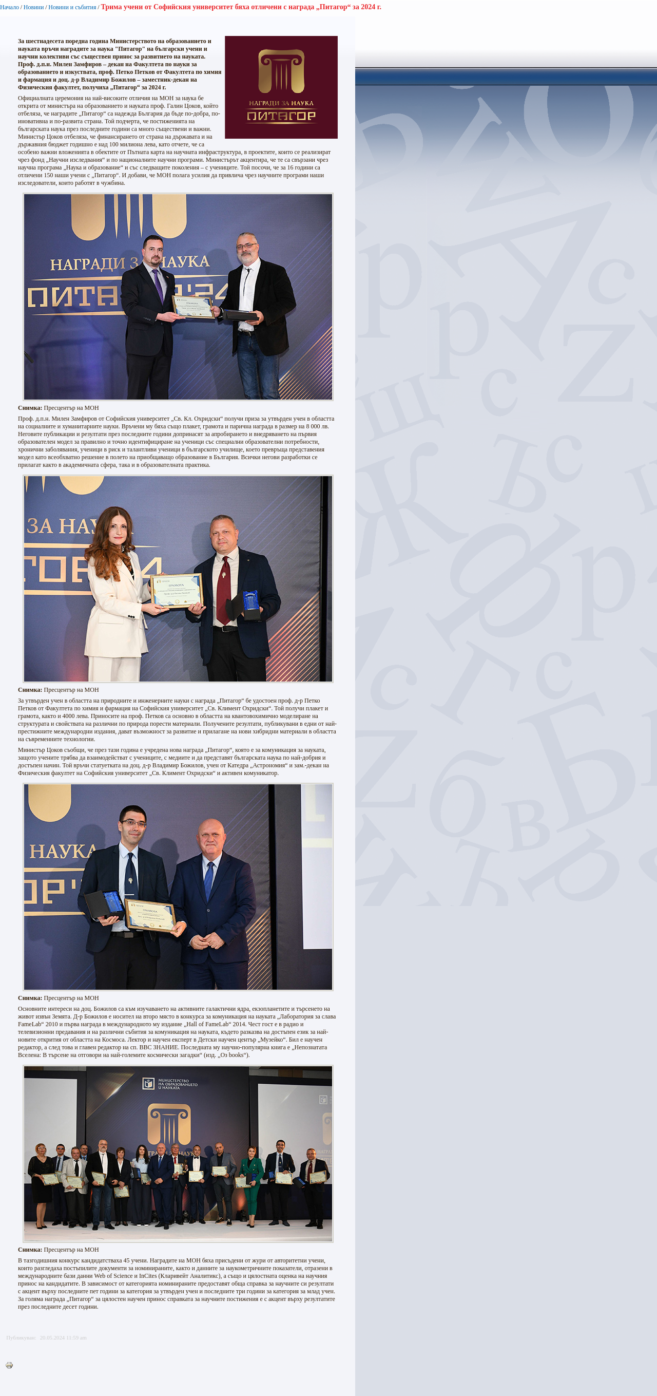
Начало (9, 7)
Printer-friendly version (11, 1365)
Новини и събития (72, 7)
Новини (34, 7)
